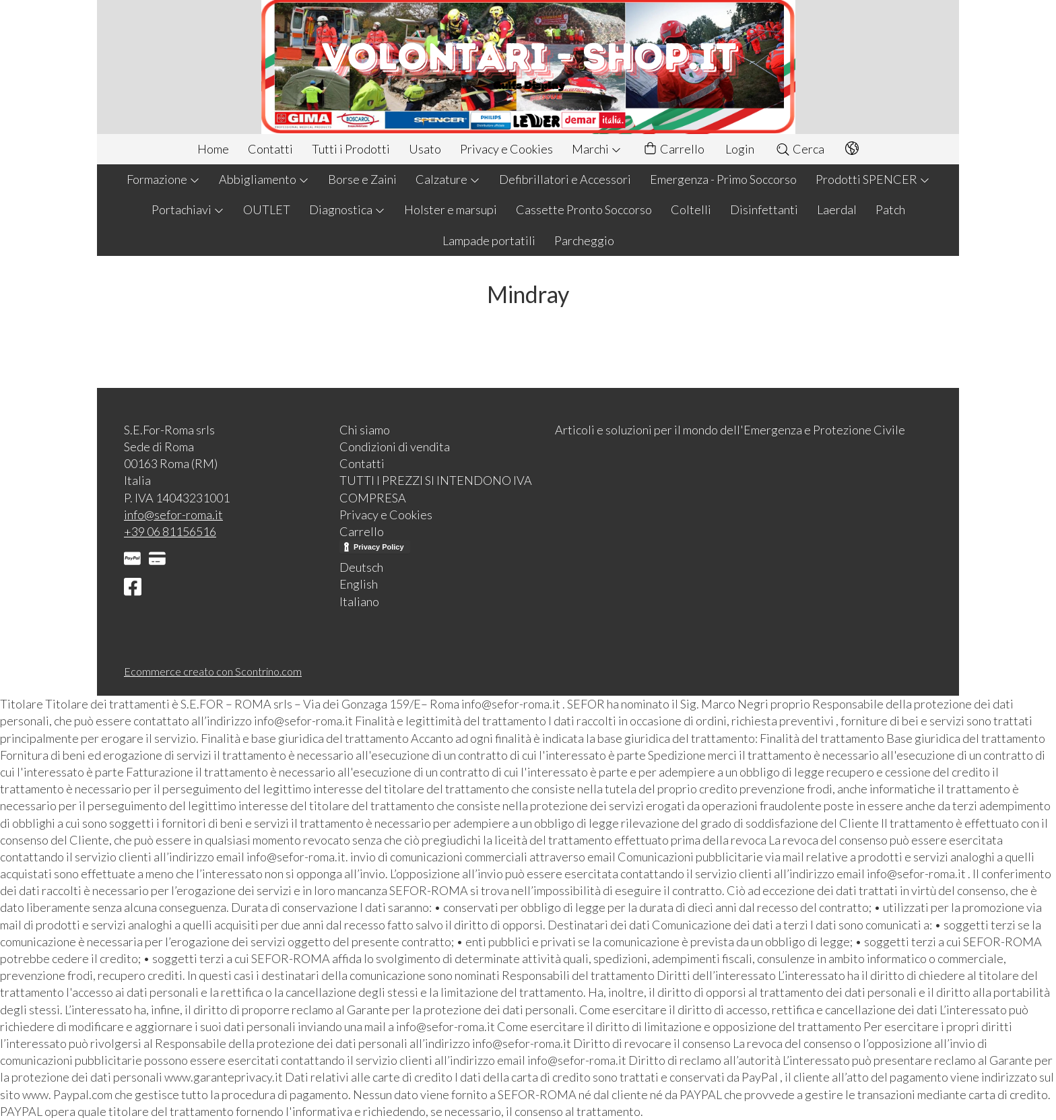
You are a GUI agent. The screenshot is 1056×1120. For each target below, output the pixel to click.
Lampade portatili (488, 240)
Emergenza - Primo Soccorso (723, 179)
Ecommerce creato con (213, 671)
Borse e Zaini (362, 179)
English (358, 584)
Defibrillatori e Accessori (565, 179)
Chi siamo (364, 429)
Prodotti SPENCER (873, 179)
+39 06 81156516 (170, 531)
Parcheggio (584, 240)
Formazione (163, 179)
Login (739, 148)
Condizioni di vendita (394, 446)
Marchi (597, 148)
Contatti (270, 148)
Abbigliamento (264, 179)
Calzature (448, 179)
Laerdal (837, 209)
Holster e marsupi (450, 209)
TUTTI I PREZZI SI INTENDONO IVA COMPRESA (435, 488)
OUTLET (266, 209)
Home (213, 148)
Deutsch (361, 567)
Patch (890, 209)
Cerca (799, 148)
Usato (425, 148)
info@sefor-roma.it (173, 514)
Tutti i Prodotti (351, 148)
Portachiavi (188, 209)
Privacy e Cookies (506, 148)
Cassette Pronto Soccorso (584, 209)
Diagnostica (347, 209)
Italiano (359, 601)
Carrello (673, 149)
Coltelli (691, 209)
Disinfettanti (764, 209)
